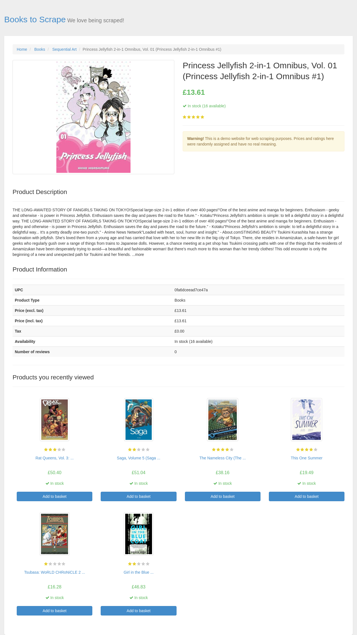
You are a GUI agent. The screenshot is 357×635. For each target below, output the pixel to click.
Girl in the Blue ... (138, 572)
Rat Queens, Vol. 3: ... (54, 458)
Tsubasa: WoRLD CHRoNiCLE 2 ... (54, 572)
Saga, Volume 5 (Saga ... (138, 458)
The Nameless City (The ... (222, 458)
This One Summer (307, 458)
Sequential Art (64, 49)
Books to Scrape (35, 19)
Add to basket (55, 496)
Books (39, 49)
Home (22, 49)
